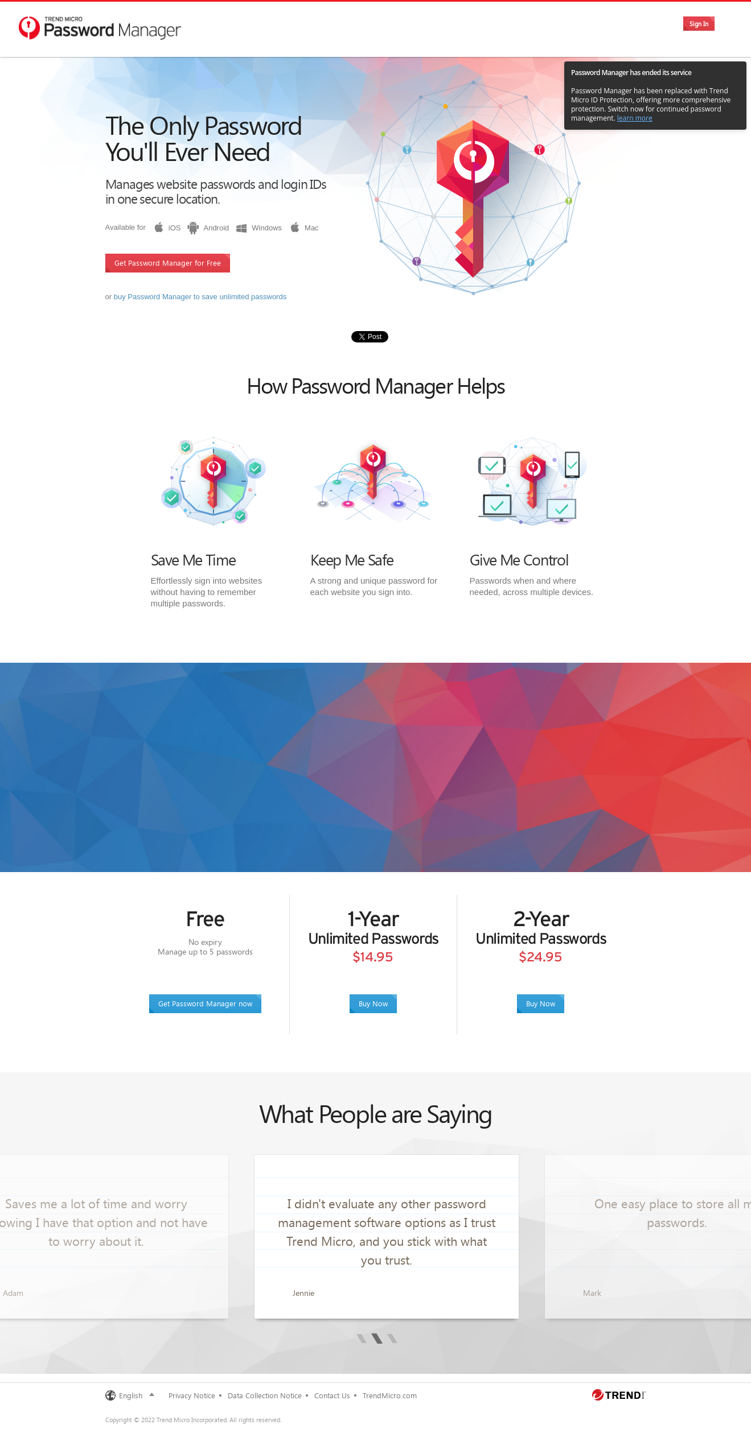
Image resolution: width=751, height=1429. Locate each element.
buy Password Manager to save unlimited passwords (200, 296)
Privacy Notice (192, 1395)
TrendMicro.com (390, 1395)
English (130, 1395)
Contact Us (332, 1395)
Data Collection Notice (265, 1395)
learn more (634, 118)
